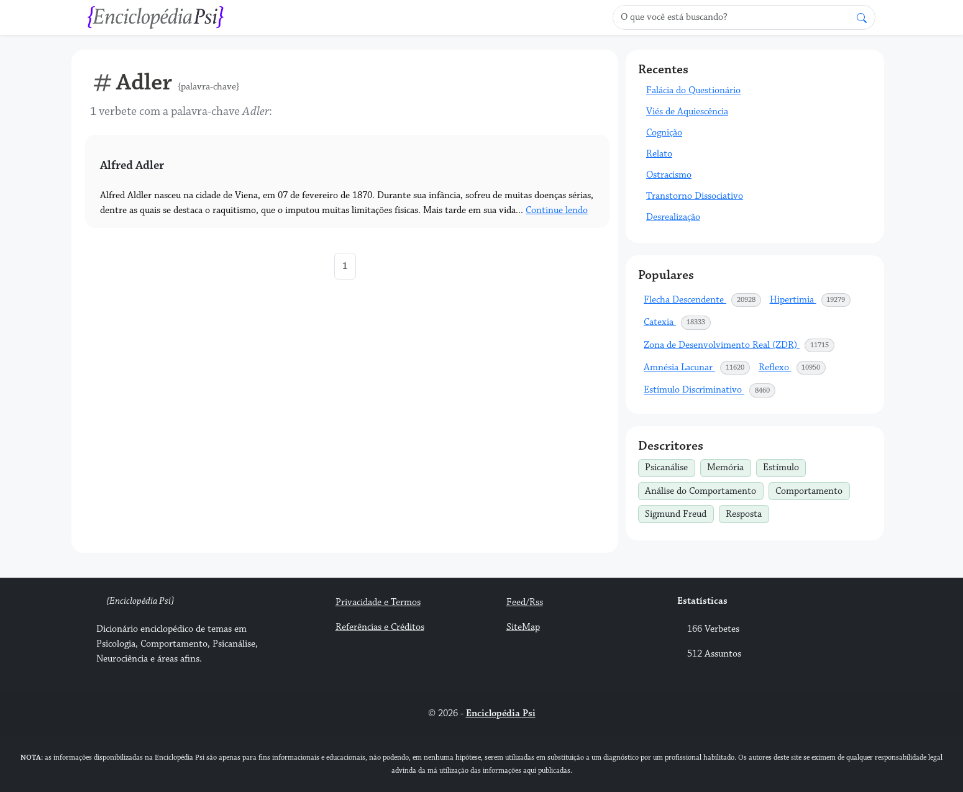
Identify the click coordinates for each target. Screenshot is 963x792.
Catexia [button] (677, 322)
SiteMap (523, 627)
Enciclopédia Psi (501, 713)
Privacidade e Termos (378, 602)
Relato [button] (659, 154)
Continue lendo (557, 210)
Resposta (747, 512)
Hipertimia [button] (811, 300)
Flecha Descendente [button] (703, 300)
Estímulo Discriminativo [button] (710, 390)
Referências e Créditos (379, 627)
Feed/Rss (524, 602)
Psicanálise (670, 466)
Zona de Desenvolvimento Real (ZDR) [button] (739, 345)
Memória (729, 466)
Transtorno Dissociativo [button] (694, 196)
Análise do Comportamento (704, 489)
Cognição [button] (664, 133)
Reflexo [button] (793, 368)
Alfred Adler (132, 165)
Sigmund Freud (679, 512)
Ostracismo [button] (668, 175)
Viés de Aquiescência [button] (687, 111)
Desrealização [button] (673, 217)
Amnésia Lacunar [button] (697, 368)
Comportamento (812, 489)
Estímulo (784, 466)
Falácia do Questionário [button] (693, 90)
